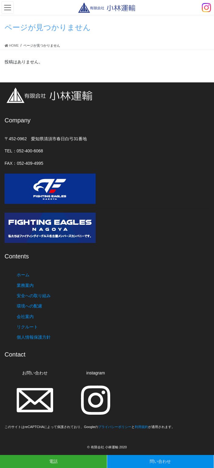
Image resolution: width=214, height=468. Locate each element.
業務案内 (25, 285)
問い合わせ (160, 461)
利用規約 (141, 427)
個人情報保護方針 (34, 337)
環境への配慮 (29, 306)
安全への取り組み (34, 295)
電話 (53, 461)
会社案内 (25, 316)
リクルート (27, 326)
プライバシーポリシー (114, 427)
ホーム (23, 274)
